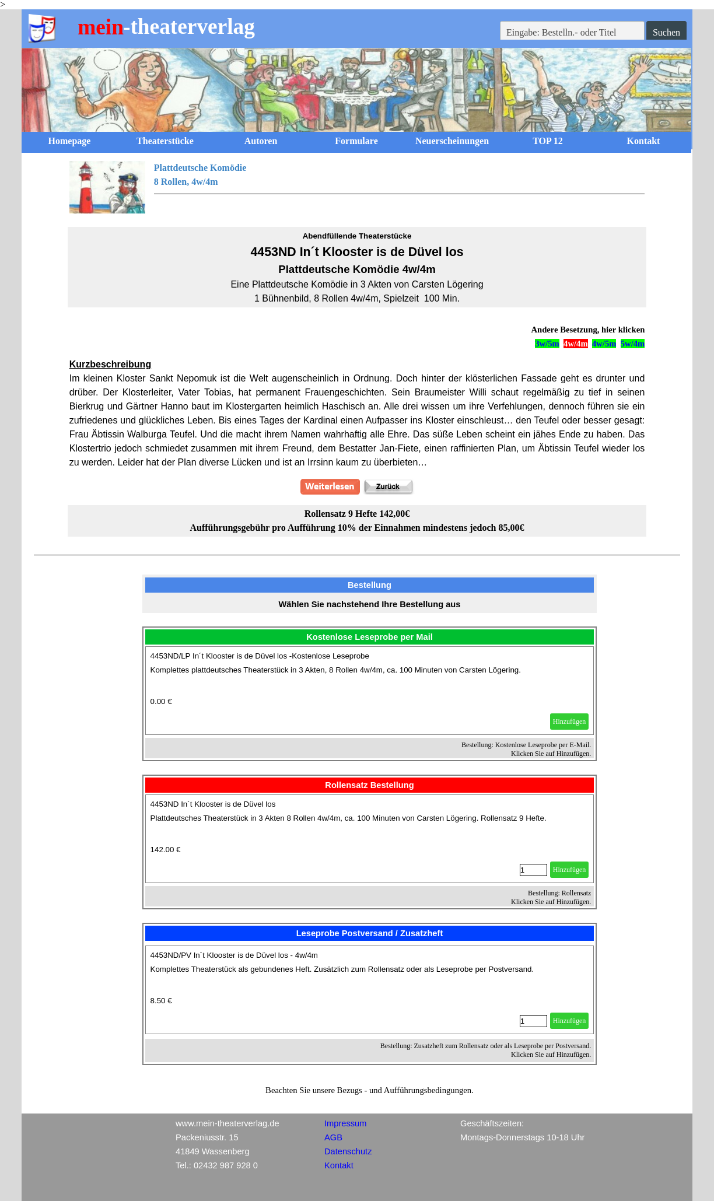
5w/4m (633, 343)
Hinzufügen (569, 721)
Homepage (69, 141)
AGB (333, 1137)
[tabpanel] (357, 187)
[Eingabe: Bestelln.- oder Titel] (572, 32)
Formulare (356, 141)
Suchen (666, 32)
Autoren (261, 141)
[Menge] (533, 870)
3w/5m (547, 343)
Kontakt (643, 141)
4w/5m (604, 343)
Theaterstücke (165, 141)
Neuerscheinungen (452, 141)
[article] (369, 690)
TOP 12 (548, 141)
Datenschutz (348, 1151)
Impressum (345, 1123)
